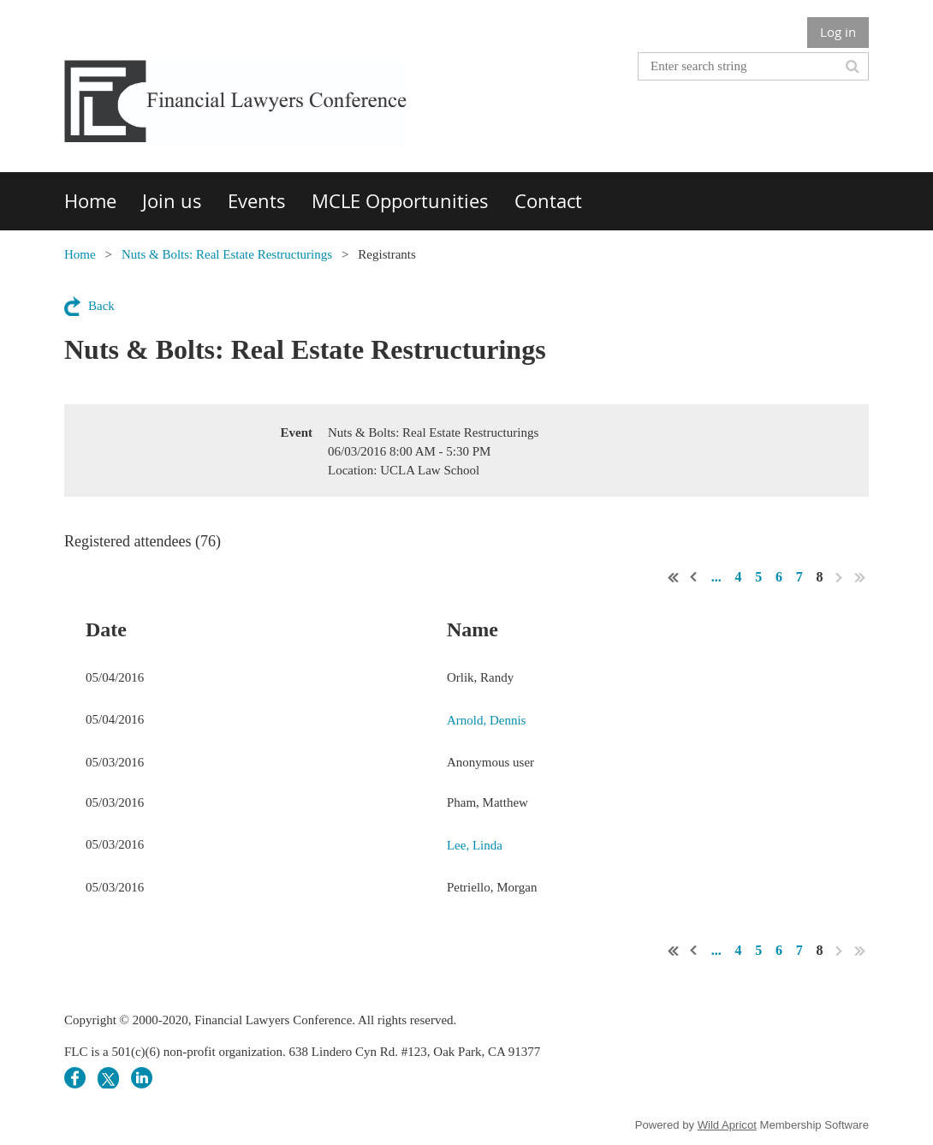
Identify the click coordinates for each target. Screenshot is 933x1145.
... (716, 577)
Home (80, 254)
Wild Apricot (727, 1124)
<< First (673, 577)
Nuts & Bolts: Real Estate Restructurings (227, 254)
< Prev (694, 577)
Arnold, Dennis (486, 720)
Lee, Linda (474, 845)
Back (101, 306)
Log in (838, 31)
